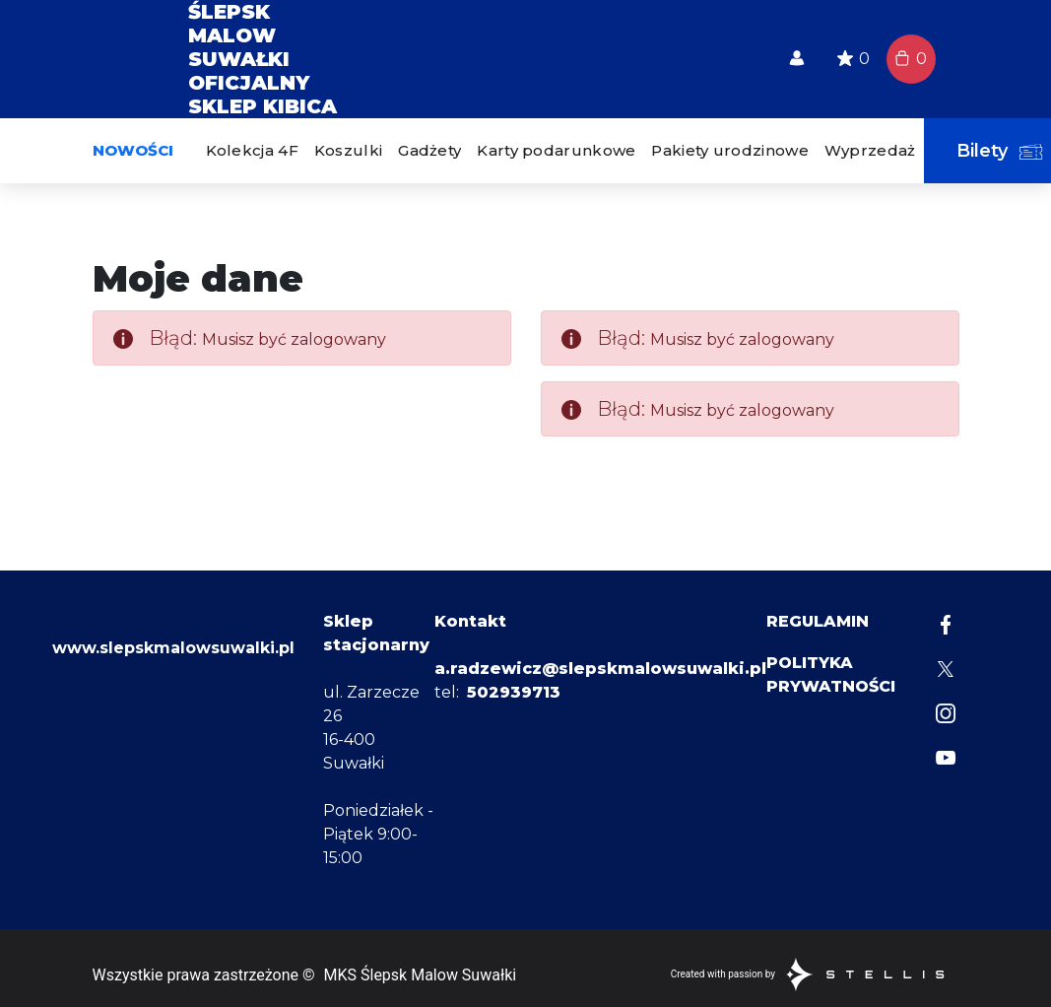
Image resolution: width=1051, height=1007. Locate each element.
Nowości (133, 150)
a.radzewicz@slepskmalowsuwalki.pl (600, 668)
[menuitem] (252, 150)
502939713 (513, 692)
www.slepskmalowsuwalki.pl (173, 790)
